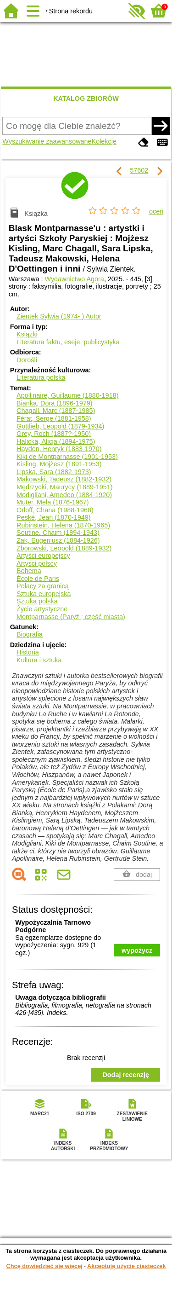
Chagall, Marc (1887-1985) (56, 410)
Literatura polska (41, 377)
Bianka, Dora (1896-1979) (55, 403)
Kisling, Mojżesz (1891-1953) (59, 464)
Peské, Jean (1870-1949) (54, 517)
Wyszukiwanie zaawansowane (46, 141)
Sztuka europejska (44, 593)
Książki (27, 334)
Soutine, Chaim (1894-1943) (58, 532)
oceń (156, 211)
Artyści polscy (37, 563)
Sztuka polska (37, 601)
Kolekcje (104, 141)
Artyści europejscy (43, 555)
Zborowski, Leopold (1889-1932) (64, 548)
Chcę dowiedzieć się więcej (44, 1266)
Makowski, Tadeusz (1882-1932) (64, 479)
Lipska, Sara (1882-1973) (54, 471)
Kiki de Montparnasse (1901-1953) (67, 456)
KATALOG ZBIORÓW (86, 98)
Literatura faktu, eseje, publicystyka (68, 342)
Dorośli (27, 360)
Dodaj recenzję (125, 1074)
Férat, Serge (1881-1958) (54, 418)
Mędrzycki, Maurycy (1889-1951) (65, 487)
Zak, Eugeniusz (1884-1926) (58, 540)
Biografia (30, 634)
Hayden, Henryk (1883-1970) (59, 448)
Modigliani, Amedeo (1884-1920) (64, 494)
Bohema (29, 570)
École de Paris (38, 578)
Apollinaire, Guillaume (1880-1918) (67, 395)
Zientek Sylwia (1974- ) (59, 316)
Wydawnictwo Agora (74, 279)
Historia (28, 652)
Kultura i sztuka (39, 660)
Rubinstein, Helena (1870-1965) (63, 525)
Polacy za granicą (43, 586)
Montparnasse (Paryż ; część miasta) (71, 616)
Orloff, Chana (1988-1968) (55, 510)
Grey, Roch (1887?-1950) (54, 433)
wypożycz (137, 950)
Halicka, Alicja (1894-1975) (56, 441)
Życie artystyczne (42, 609)
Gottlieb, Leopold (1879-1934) (60, 426)
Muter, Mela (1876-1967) (53, 502)
